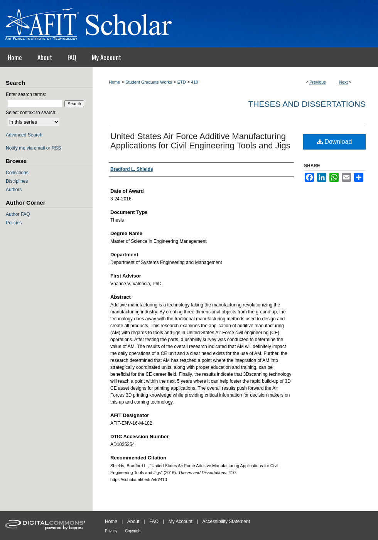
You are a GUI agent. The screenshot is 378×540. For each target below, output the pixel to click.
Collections (17, 172)
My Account (180, 521)
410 (194, 82)
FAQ (154, 521)
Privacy (111, 531)
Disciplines (17, 181)
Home (114, 82)
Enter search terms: (26, 94)
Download (334, 141)
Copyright (133, 531)
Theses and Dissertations (307, 103)
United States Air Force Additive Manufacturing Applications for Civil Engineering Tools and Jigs (200, 140)
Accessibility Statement (226, 521)
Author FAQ (18, 214)
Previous (317, 82)
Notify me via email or (33, 148)
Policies (14, 222)
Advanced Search (24, 135)
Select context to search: (31, 112)
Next (343, 82)
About (133, 521)
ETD (181, 82)
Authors (14, 189)
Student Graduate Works (148, 82)
